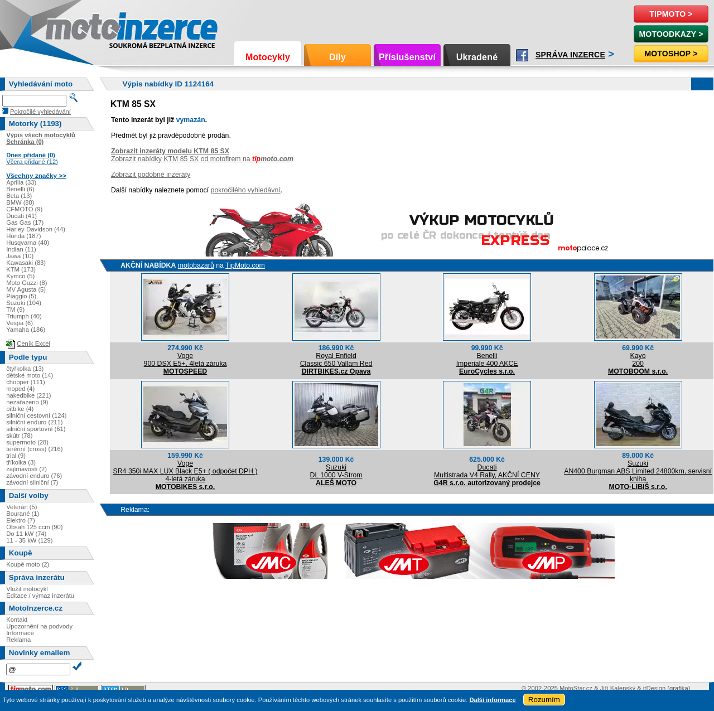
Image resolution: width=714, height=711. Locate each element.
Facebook (522, 55)
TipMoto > (670, 13)
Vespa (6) (19, 323)
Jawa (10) (19, 256)
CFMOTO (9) (24, 209)
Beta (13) (19, 195)
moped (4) (20, 388)
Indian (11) (21, 249)
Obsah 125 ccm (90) (34, 527)
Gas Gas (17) (25, 222)
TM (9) (15, 309)
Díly (337, 57)
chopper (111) (25, 382)
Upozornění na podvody (39, 626)
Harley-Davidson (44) (35, 229)
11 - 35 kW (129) (29, 540)
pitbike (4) (19, 408)
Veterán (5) (21, 507)
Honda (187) (23, 236)
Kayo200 (638, 359)
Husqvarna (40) (27, 242)
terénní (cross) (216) (34, 449)
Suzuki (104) (23, 302)
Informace (20, 633)
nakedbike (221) (28, 395)
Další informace (492, 700)
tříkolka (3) (21, 462)
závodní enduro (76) (34, 475)
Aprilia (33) (21, 182)
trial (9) (16, 455)
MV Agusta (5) (26, 289)
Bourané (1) (22, 513)
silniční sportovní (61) (35, 428)
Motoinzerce (69, 27)
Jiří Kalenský (617, 688)
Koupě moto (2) (27, 564)
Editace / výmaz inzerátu (40, 595)
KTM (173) (21, 269)
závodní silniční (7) (32, 482)
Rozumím (544, 699)
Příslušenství (407, 57)
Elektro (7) (20, 520)
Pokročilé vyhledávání (40, 111)
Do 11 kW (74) (26, 533)
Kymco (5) (20, 276)
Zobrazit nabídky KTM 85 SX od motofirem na (202, 159)
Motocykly (267, 57)
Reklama (18, 639)
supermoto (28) (27, 442)
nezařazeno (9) (27, 402)
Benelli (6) (20, 189)
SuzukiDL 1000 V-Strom (336, 471)
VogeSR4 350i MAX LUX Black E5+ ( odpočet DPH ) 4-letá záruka (185, 471)
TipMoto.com (245, 265)
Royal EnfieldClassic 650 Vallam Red (336, 359)
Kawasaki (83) (26, 262)
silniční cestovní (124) (36, 415)
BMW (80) (20, 202)
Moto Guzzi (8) (26, 282)
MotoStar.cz (575, 688)
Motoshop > (670, 53)
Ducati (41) (21, 215)
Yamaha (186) (25, 329)
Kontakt (16, 619)
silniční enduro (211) (34, 422)
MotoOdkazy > (671, 34)
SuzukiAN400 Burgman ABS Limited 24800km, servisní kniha (638, 471)
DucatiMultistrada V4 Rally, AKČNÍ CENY (487, 471)
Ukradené (477, 57)
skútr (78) (19, 435)
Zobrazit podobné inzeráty (150, 174)
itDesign (654, 688)
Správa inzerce (570, 54)
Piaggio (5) (21, 296)
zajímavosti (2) (26, 469)
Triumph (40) (24, 316)
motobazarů (196, 265)
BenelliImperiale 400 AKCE (487, 359)
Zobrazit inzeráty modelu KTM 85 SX (170, 151)
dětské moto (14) (29, 375)
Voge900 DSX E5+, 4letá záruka (185, 359)
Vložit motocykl (27, 589)
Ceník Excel (33, 343)
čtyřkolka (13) (25, 368)
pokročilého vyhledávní (246, 190)
